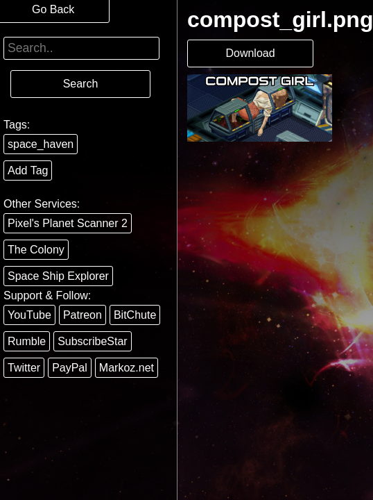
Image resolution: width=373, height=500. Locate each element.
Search (80, 84)
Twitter (24, 368)
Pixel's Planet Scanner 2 (68, 223)
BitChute (135, 315)
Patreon (82, 315)
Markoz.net (126, 368)
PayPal (69, 368)
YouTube (29, 315)
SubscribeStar (93, 341)
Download (250, 53)
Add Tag (28, 170)
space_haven (40, 144)
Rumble (27, 341)
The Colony (36, 250)
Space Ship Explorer (58, 276)
